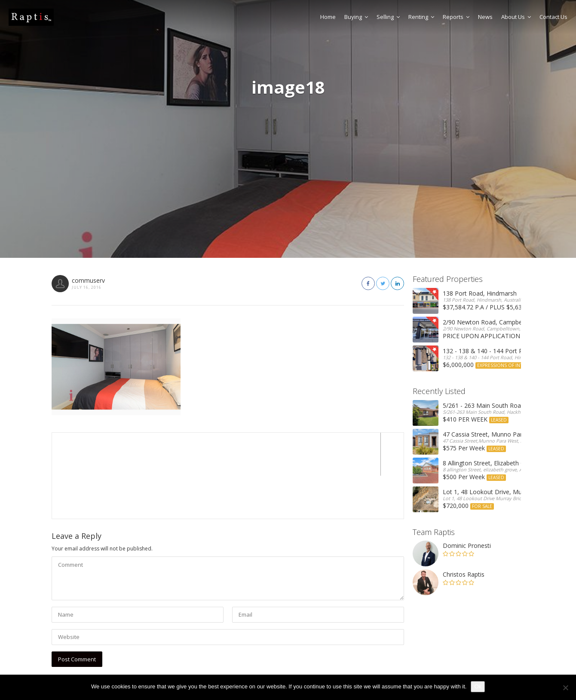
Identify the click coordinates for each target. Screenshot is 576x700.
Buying (356, 17)
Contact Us (553, 17)
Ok (477, 686)
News (485, 17)
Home (328, 17)
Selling (388, 17)
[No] (565, 687)
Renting (421, 17)
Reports (456, 17)
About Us (516, 17)
